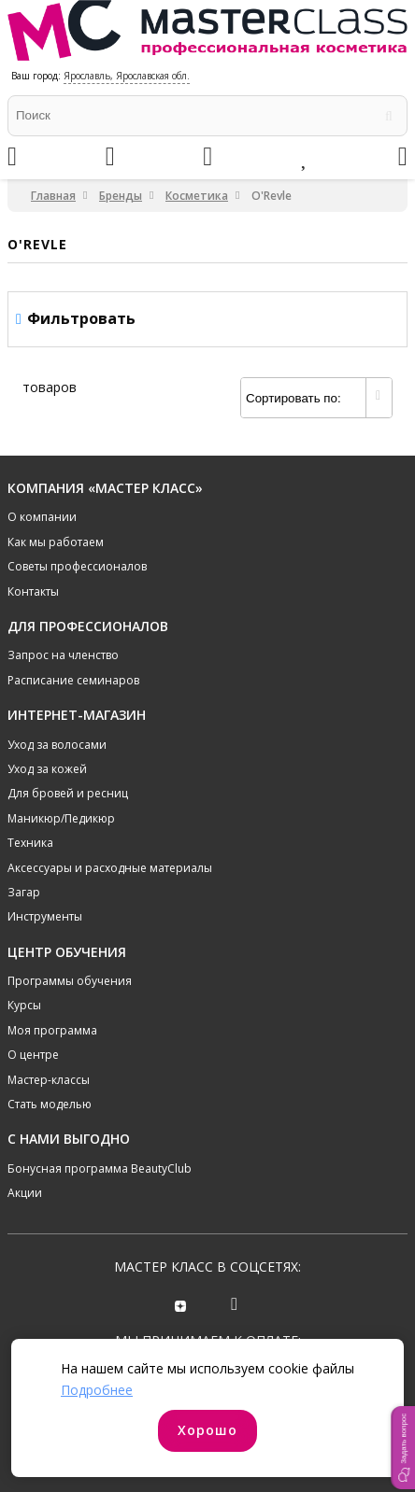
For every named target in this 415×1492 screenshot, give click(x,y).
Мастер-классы (48, 1080)
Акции (24, 1193)
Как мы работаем (55, 542)
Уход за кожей (47, 769)
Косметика (196, 196)
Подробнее (97, 1390)
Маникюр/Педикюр (61, 818)
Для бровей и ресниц (67, 793)
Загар (23, 892)
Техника (30, 843)
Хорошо (207, 1430)
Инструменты (44, 916)
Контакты (33, 591)
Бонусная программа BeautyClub (99, 1168)
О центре (33, 1055)
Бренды (120, 196)
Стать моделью (49, 1104)
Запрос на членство (63, 655)
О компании (42, 517)
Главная (53, 196)
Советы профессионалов (77, 566)
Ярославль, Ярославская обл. (127, 75)
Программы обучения (69, 981)
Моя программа (52, 1030)
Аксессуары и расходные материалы (109, 868)
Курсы (24, 1005)
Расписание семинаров (73, 680)
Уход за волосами (57, 745)
